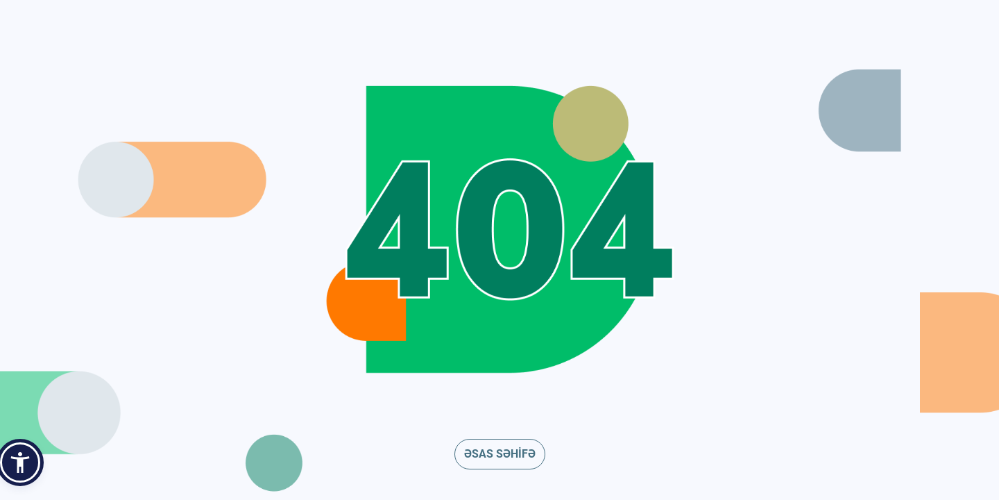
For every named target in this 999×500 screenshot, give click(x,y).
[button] (20, 462)
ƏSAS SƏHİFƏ (500, 453)
